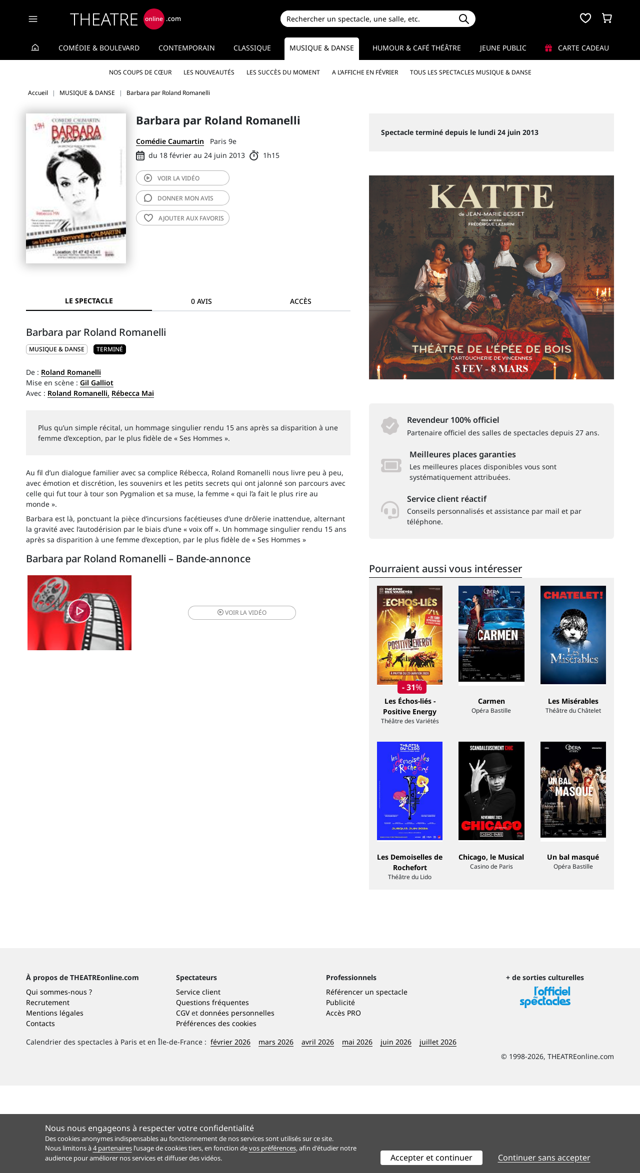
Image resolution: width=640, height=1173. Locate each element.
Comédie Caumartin (170, 141)
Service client (198, 1079)
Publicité (340, 1090)
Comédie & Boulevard (99, 47)
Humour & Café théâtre (416, 47)
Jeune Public (503, 47)
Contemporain (186, 47)
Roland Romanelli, (79, 393)
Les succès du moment (283, 72)
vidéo (172, 178)
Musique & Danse (322, 47)
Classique (252, 47)
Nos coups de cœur (140, 72)
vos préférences (272, 1148)
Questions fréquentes (212, 1090)
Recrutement (48, 1090)
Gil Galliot (97, 382)
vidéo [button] (242, 612)
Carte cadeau (577, 47)
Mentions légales (55, 1100)
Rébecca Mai (133, 393)
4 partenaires (112, 1148)
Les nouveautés (209, 72)
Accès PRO (343, 1100)
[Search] (366, 18)
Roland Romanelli (71, 372)
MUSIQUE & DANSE (56, 349)
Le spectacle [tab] (89, 300)
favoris (184, 218)
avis (179, 198)
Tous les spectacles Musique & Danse (471, 72)
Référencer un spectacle (367, 1079)
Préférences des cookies (216, 1111)
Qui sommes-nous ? (59, 1079)
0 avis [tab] (201, 301)
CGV (183, 1100)
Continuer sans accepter (544, 1157)
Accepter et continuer (431, 1157)
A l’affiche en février (365, 72)
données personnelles (237, 1100)
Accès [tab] (301, 301)
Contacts (40, 1111)
